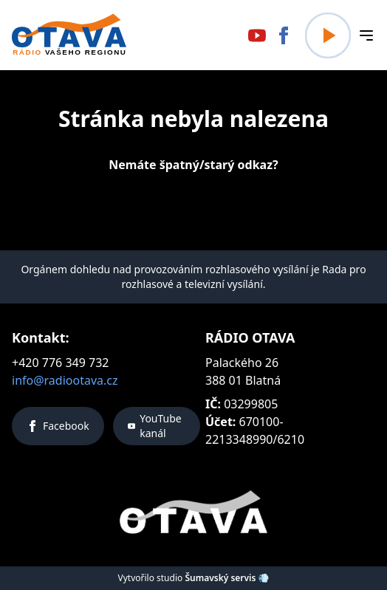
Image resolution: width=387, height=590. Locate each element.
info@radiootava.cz (65, 380)
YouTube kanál (155, 425)
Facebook (58, 426)
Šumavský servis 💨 (227, 578)
